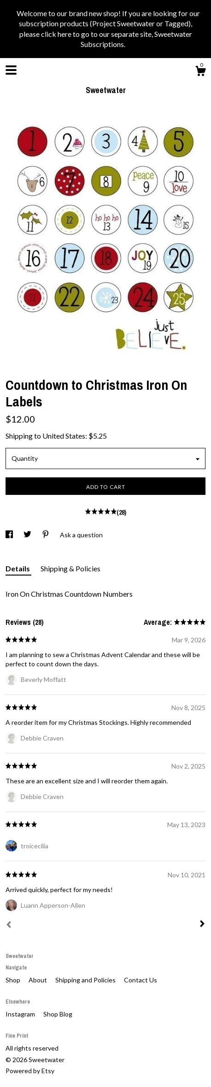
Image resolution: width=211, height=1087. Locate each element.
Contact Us (140, 980)
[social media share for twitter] (28, 535)
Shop (14, 980)
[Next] (202, 924)
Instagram (21, 1014)
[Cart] (200, 72)
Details (18, 568)
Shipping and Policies (86, 980)
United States (63, 435)
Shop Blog (57, 1014)
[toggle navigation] (11, 70)
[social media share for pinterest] (46, 535)
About (38, 980)
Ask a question (81, 535)
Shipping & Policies (70, 568)
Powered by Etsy (30, 1071)
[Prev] (9, 925)
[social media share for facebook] (10, 535)
